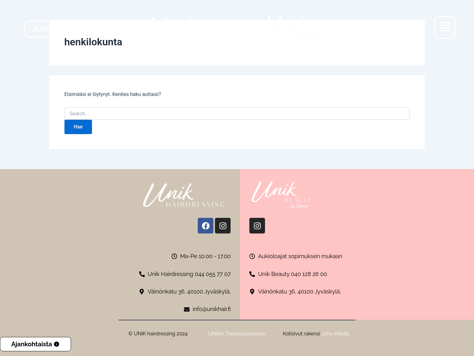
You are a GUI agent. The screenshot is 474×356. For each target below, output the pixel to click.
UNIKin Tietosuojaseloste (237, 334)
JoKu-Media (335, 334)
